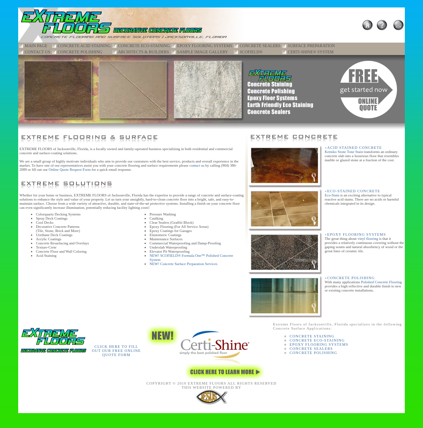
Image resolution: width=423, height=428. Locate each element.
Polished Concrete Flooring (381, 282)
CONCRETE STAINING (312, 336)
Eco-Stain (332, 195)
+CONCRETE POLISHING (350, 278)
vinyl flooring (367, 239)
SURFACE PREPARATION (311, 45)
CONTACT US (37, 52)
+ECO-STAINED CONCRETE (352, 191)
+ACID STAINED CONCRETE (353, 148)
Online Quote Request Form (70, 169)
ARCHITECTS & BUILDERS (143, 52)
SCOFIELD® (251, 52)
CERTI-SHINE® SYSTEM (311, 52)
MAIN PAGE (36, 45)
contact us (197, 165)
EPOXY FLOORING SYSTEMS (205, 45)
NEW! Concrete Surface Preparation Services (183, 264)
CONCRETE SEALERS (260, 45)
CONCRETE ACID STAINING (84, 45)
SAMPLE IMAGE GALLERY (202, 52)
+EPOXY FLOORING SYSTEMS (355, 234)
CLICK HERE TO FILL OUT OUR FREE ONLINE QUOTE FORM (116, 350)
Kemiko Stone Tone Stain (344, 152)
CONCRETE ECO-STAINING (144, 45)
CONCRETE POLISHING (80, 52)
